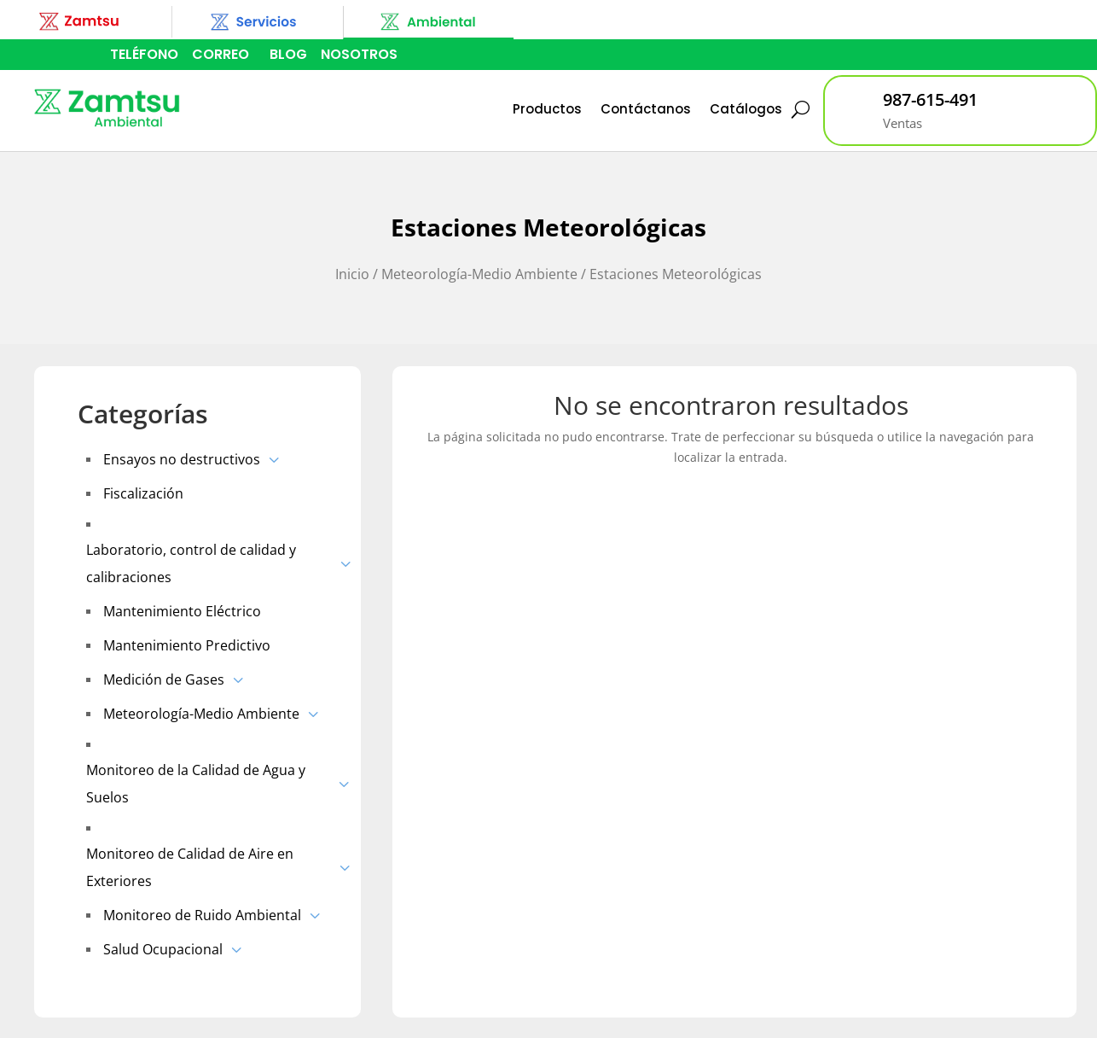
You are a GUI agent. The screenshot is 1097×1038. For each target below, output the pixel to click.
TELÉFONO (144, 54)
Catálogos (746, 109)
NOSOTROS (359, 54)
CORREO (220, 54)
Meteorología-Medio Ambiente (479, 274)
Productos (547, 109)
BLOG (288, 54)
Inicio (352, 274)
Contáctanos (646, 109)
